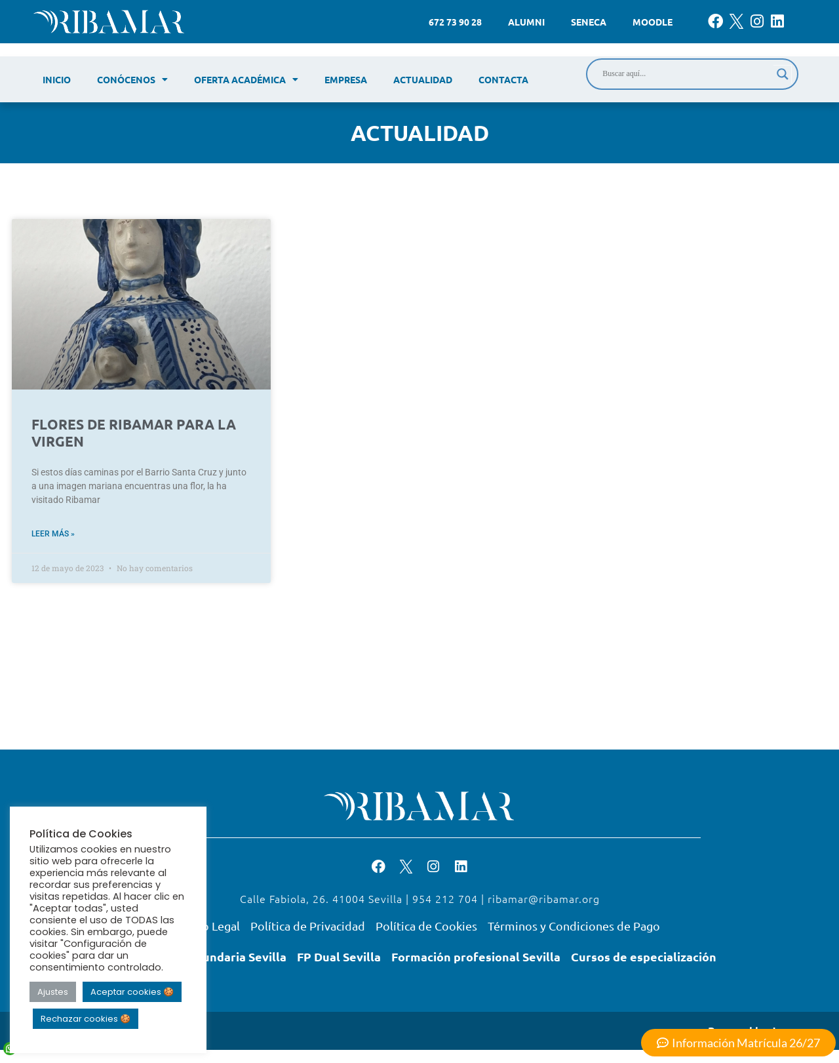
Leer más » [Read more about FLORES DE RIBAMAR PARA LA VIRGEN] (53, 533)
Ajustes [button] (52, 992)
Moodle (653, 22)
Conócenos (132, 79)
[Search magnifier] (782, 74)
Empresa (345, 79)
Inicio (57, 79)
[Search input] (686, 74)
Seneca (588, 22)
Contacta (503, 79)
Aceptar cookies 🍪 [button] (132, 992)
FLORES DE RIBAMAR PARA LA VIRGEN (133, 432)
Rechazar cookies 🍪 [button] (85, 1019)
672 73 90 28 (455, 22)
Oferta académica (246, 79)
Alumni (526, 22)
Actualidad (422, 79)
